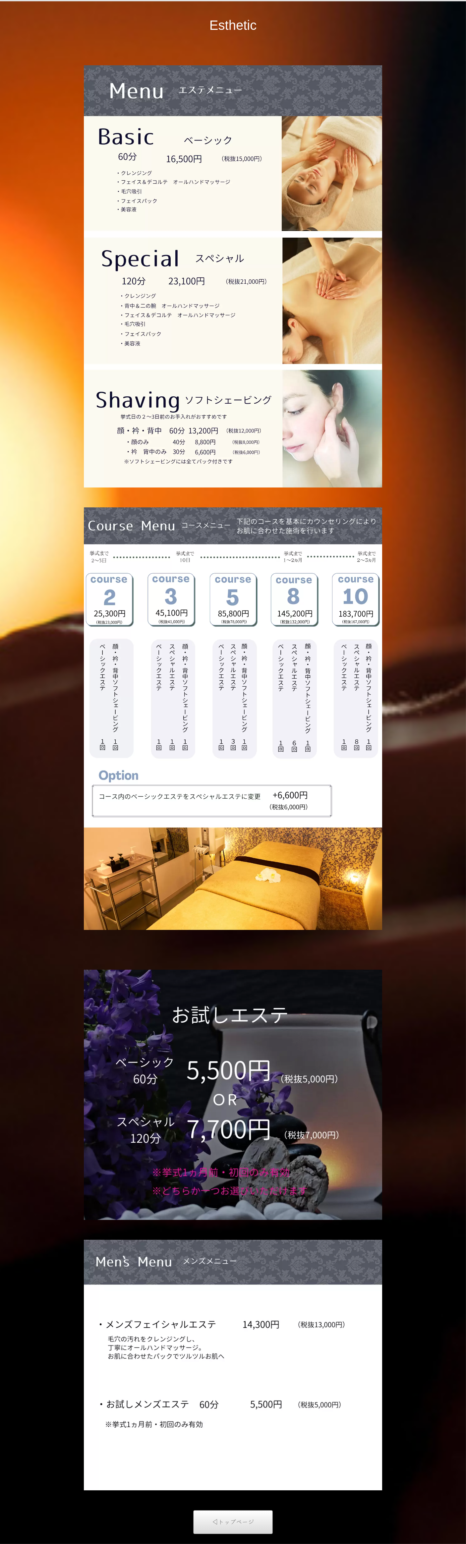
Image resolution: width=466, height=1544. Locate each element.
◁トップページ (233, 1521)
